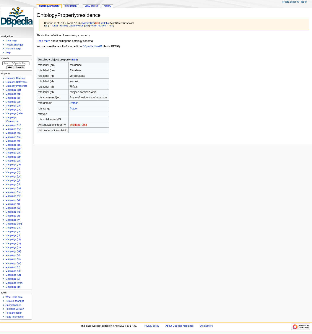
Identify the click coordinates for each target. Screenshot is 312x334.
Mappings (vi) (12, 278)
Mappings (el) (12, 141)
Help (8, 52)
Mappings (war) (14, 283)
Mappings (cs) (13, 125)
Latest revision (75, 25)
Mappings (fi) (12, 168)
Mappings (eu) (13, 160)
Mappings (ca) (13, 109)
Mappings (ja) (12, 208)
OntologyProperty (49, 6)
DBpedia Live (91, 46)
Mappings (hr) (13, 188)
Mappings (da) (13, 133)
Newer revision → (100, 25)
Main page (11, 40)
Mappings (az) (13, 94)
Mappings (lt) (12, 215)
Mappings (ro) (13, 247)
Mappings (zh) (13, 286)
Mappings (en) (13, 144)
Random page (13, 48)
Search (5, 58)
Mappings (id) (12, 200)
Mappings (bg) (13, 101)
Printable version (14, 309)
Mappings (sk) (13, 251)
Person (74, 102)
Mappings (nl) (12, 231)
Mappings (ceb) (14, 113)
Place (73, 108)
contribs (105, 23)
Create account (290, 1)
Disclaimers (206, 325)
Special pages (13, 305)
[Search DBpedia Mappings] (15, 63)
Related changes (14, 301)
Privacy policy (151, 325)
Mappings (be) (13, 97)
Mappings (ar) (13, 89)
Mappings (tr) (12, 267)
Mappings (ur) (13, 275)
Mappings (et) (13, 156)
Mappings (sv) (13, 263)
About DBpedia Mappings (180, 325)
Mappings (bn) (13, 105)
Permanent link (13, 312)
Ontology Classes (15, 78)
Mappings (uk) (13, 271)
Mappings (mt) (13, 227)
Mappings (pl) (12, 235)
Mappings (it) (12, 204)
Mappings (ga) (13, 176)
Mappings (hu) (13, 192)
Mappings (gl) (12, 180)
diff (46, 25)
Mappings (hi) (12, 184)
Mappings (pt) (13, 239)
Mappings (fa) (13, 164)
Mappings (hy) (13, 196)
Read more (43, 40)
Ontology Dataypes (15, 82)
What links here (14, 297)
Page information (14, 316)
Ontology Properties (16, 86)
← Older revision (58, 25)
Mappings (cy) (13, 129)
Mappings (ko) (13, 211)
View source (91, 6)
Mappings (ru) (13, 243)
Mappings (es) (13, 152)
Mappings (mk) (13, 223)
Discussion (70, 6)
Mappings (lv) (12, 219)
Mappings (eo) (13, 148)
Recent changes (14, 44)
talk (97, 23)
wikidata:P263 (78, 124)
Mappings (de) (13, 137)
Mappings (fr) (12, 172)
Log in (304, 1)
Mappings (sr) (13, 259)
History (107, 6)
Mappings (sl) (12, 255)
